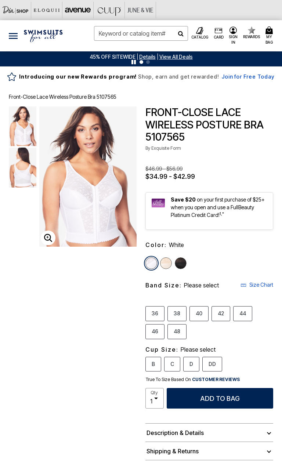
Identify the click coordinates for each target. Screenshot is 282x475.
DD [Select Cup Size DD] (212, 363)
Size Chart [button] (257, 285)
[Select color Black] (181, 263)
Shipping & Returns (173, 451)
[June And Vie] (140, 10)
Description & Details (175, 432)
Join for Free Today (248, 76)
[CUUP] (109, 10)
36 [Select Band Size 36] (155, 313)
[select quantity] (154, 398)
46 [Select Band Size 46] (155, 331)
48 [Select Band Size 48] (177, 331)
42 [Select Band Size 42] (221, 313)
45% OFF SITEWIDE (112, 57)
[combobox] (141, 33)
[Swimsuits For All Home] (43, 35)
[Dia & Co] (15, 10)
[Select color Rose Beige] (166, 263)
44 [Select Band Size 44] (242, 313)
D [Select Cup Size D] (191, 363)
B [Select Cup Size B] (153, 363)
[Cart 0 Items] (270, 36)
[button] (147, 57)
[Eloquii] (46, 10)
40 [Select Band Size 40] (199, 313)
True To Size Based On (193, 379)
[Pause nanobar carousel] (134, 62)
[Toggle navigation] (13, 36)
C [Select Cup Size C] (172, 363)
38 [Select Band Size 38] (177, 313)
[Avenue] (78, 10)
